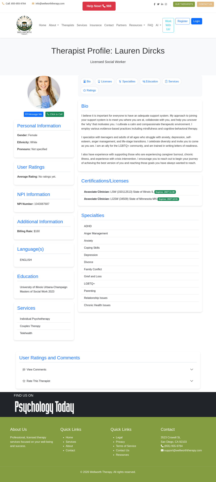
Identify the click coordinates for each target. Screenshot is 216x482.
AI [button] (157, 25)
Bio (87, 81)
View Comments (34, 369)
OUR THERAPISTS (184, 4)
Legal (119, 437)
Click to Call (54, 114)
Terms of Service (126, 446)
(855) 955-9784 (173, 446)
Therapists (67, 25)
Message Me (33, 114)
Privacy (120, 441)
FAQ (150, 25)
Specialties (127, 81)
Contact (109, 25)
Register (183, 21)
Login (196, 21)
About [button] (53, 25)
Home (42, 25)
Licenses (105, 81)
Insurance (96, 25)
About (69, 446)
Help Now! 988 (99, 6)
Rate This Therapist (36, 381)
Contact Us (122, 450)
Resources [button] (136, 25)
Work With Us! (168, 25)
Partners (121, 25)
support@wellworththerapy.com (183, 450)
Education (150, 81)
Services (82, 25)
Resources (122, 454)
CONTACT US (205, 4)
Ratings (89, 90)
